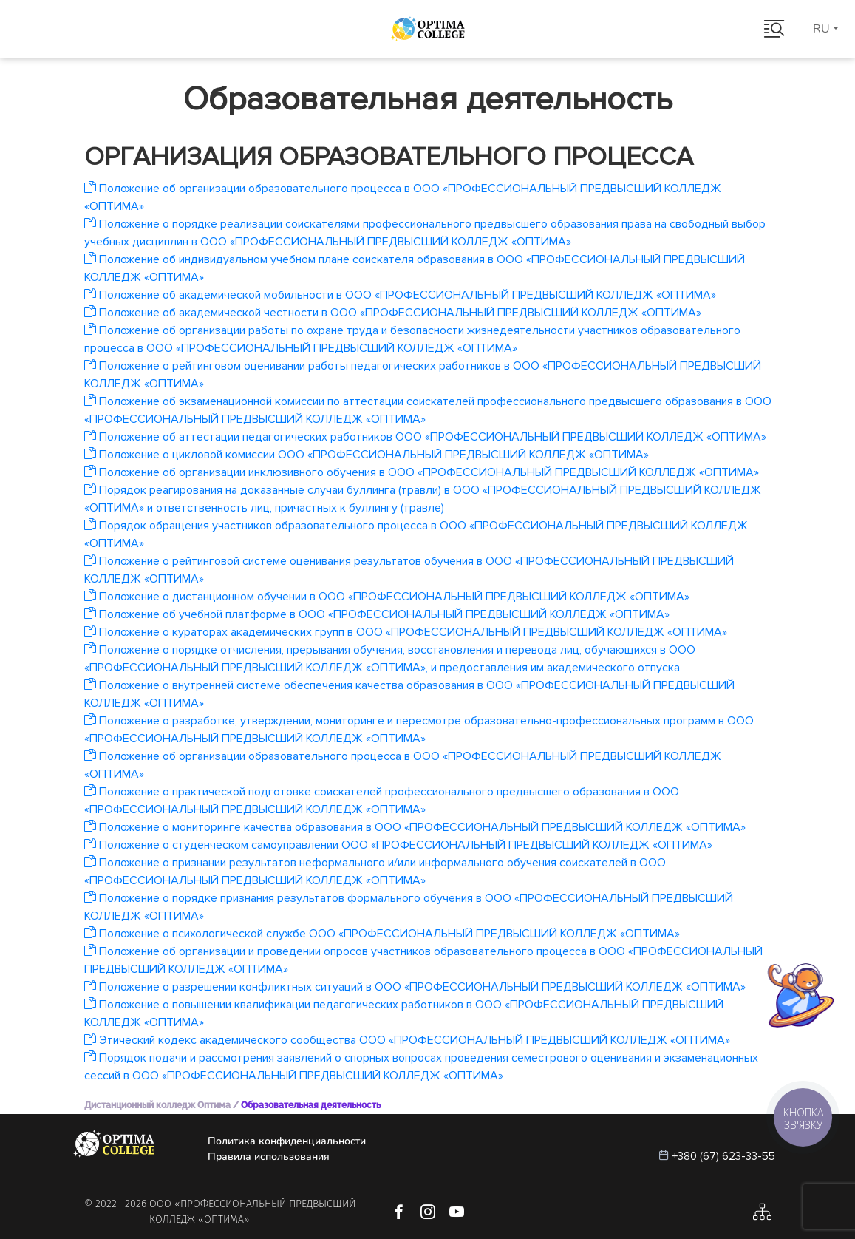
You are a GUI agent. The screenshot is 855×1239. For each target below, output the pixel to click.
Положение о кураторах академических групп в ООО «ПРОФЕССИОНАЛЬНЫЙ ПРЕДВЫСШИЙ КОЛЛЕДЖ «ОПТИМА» (405, 632)
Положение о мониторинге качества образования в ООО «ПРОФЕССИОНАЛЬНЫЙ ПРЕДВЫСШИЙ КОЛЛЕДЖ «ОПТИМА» (415, 827)
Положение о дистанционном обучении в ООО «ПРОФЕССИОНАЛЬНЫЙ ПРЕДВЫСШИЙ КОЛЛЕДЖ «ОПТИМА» (386, 596)
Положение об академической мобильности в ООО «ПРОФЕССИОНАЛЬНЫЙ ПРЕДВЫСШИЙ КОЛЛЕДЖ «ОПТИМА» (400, 295)
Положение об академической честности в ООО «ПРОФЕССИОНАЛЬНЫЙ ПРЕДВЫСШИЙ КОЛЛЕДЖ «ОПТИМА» (392, 312)
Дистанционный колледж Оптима (157, 1105)
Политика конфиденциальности (287, 1141)
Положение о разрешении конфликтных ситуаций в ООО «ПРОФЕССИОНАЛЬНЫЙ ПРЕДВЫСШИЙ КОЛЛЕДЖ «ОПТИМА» (415, 987)
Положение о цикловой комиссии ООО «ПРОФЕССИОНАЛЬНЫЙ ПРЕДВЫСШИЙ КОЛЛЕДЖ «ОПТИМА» (366, 454)
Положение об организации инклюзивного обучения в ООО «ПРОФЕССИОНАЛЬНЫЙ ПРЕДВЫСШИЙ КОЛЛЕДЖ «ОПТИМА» (421, 472)
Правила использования (269, 1157)
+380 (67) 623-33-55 (723, 1156)
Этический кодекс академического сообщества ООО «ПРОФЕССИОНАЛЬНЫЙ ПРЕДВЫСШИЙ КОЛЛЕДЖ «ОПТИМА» (407, 1040)
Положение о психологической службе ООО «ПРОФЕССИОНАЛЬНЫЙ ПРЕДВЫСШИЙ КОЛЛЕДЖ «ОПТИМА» (382, 933)
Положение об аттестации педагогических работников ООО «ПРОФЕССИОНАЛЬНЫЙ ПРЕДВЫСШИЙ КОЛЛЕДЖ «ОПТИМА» (425, 437)
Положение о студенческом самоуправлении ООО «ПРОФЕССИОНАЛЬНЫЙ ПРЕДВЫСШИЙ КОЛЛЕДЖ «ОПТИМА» (398, 845)
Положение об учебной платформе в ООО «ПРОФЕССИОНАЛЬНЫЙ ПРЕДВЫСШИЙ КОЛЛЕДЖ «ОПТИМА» (377, 614)
